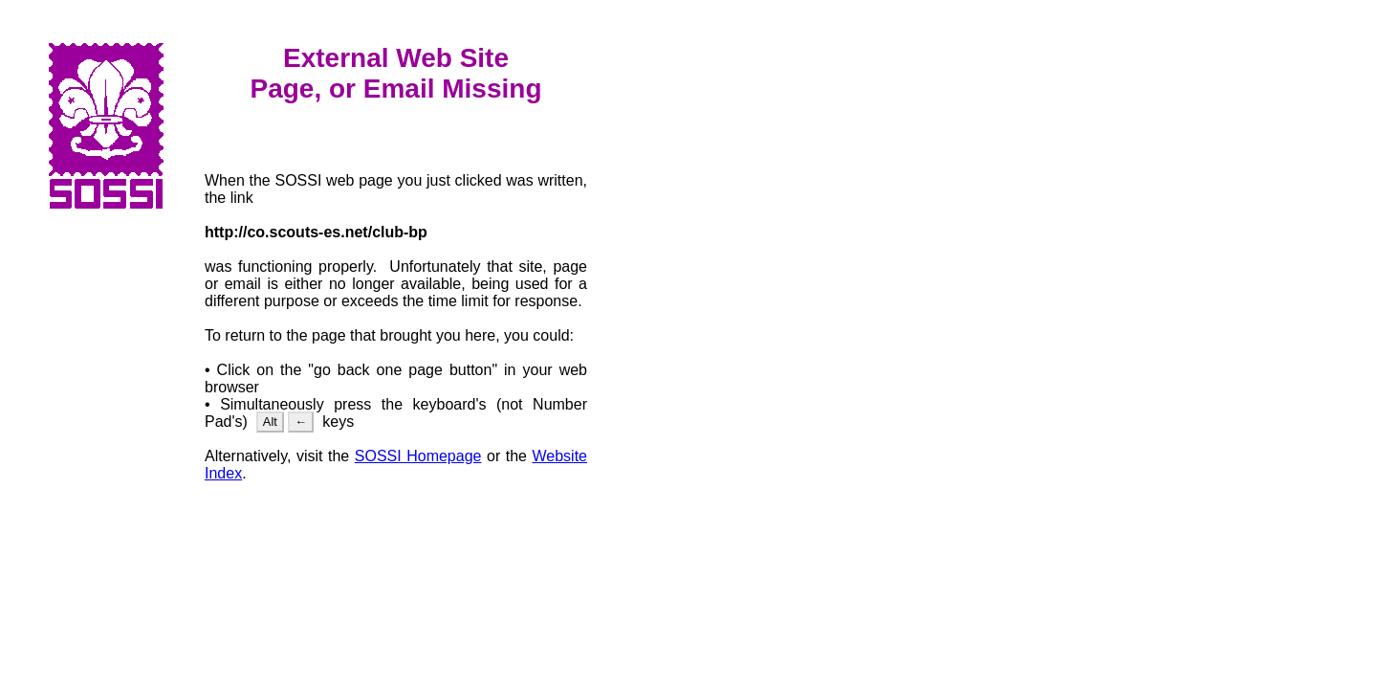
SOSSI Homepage (418, 456)
